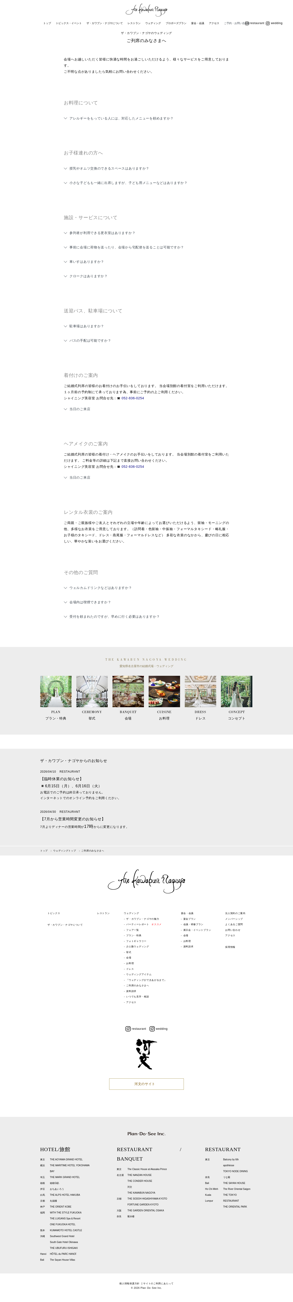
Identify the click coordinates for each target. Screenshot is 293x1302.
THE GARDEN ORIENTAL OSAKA (145, 1210)
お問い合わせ (232, 930)
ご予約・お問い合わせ (237, 23)
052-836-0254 (132, 398)
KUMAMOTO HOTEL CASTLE (66, 1230)
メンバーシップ (234, 919)
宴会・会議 (197, 23)
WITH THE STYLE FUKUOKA (66, 1212)
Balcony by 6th (231, 1159)
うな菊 (226, 1177)
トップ (47, 23)
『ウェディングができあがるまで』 (146, 980)
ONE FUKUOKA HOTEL (62, 1224)
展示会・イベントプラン (197, 930)
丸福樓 (53, 1201)
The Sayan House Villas (62, 1260)
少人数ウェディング (137, 946)
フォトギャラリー (136, 941)
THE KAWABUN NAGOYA (141, 1192)
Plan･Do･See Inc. (151, 1288)
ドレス (130, 969)
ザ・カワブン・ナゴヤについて (104, 23)
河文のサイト (144, 1084)
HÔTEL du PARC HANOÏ (63, 1254)
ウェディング (153, 23)
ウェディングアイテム (138, 974)
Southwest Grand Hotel (62, 1236)
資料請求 (131, 991)
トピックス (53, 913)
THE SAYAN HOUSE (234, 1183)
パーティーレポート (144, 924)
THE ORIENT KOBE (60, 1206)
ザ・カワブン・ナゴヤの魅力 (142, 919)
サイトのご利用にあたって (158, 1283)
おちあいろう (57, 1189)
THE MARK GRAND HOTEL (65, 1177)
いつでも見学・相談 (137, 996)
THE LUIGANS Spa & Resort (65, 1218)
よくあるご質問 (234, 924)
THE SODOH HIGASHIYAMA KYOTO (147, 1198)
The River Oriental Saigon (236, 1189)
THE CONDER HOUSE (139, 1181)
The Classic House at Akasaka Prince (147, 1169)
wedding (274, 23)
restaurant (254, 23)
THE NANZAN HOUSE (139, 1175)
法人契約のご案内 (235, 913)
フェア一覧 (132, 930)
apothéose (228, 1165)
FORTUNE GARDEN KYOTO (142, 1204)
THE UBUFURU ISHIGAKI (64, 1248)
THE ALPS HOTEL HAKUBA (65, 1195)
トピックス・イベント (69, 23)
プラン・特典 (133, 935)
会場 (128, 957)
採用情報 (230, 947)
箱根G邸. (55, 1183)
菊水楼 (130, 1216)
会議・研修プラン (193, 924)
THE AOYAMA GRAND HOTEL (66, 1159)
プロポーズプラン (176, 23)
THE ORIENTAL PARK (235, 1206)
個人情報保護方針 (129, 1283)
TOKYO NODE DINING (235, 1171)
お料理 (130, 963)
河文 (129, 1187)
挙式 (128, 952)
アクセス (214, 23)
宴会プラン (189, 919)
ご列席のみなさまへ (137, 985)
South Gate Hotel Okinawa (64, 1242)
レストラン (134, 23)
